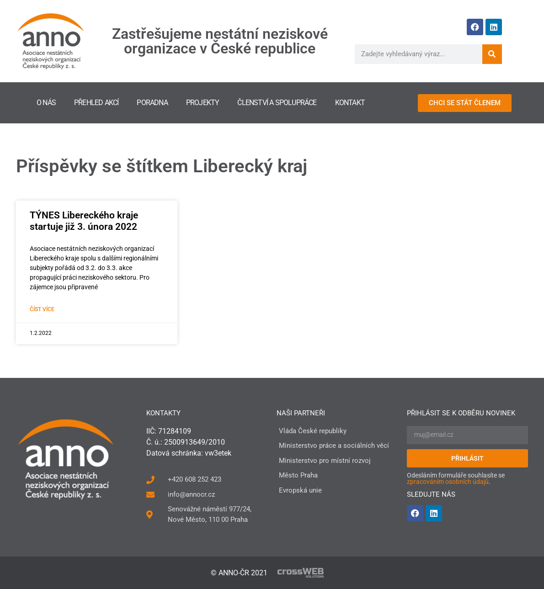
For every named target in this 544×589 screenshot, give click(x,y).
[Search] (492, 54)
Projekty (202, 102)
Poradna (152, 102)
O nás (46, 102)
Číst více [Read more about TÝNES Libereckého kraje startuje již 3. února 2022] (42, 309)
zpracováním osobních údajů (448, 481)
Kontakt (350, 102)
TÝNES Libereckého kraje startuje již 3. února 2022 (84, 221)
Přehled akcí (96, 102)
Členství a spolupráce (276, 102)
